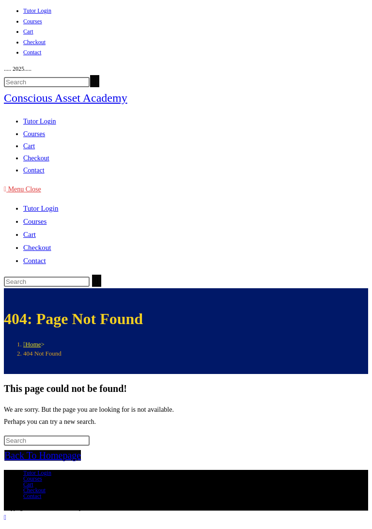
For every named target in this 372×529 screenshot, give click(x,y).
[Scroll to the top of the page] (5, 517)
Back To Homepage (42, 455)
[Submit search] (97, 280)
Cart (28, 31)
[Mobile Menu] (22, 189)
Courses (32, 21)
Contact (32, 52)
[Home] (32, 344)
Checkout (34, 42)
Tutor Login (37, 10)
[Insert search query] (47, 82)
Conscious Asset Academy (65, 98)
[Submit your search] (95, 81)
